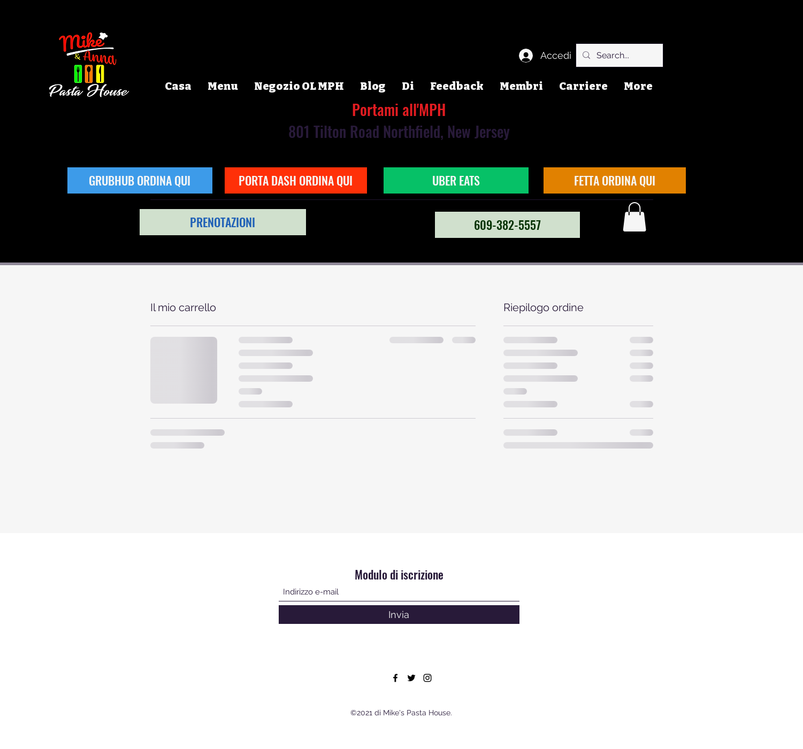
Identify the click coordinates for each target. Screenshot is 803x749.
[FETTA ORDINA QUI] (615, 180)
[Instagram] (427, 678)
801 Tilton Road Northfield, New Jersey (399, 120)
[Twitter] (411, 678)
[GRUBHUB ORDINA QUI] (139, 180)
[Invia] (399, 614)
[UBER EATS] (456, 180)
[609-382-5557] (507, 225)
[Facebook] (395, 678)
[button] (634, 216)
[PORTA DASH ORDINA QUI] (296, 180)
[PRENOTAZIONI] (223, 222)
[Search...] (618, 55)
